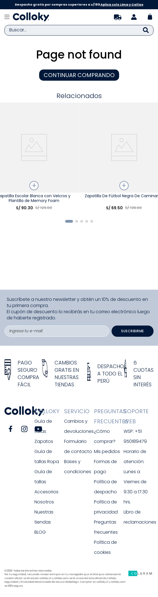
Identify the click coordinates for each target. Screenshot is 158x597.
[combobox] (79, 30)
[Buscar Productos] (146, 30)
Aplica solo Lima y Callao (121, 4)
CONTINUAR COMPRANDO (79, 75)
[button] (69, 221)
